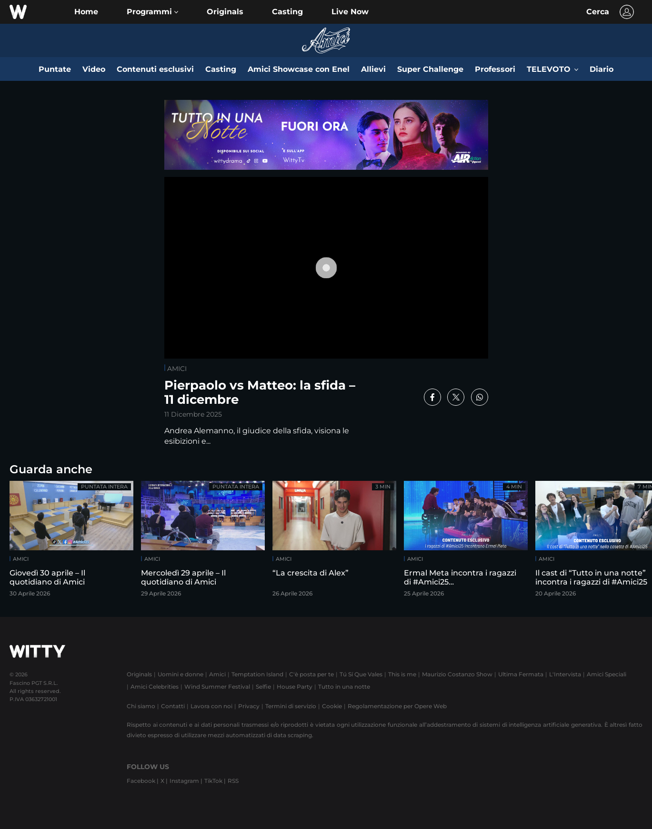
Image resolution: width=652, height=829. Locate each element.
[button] (152, 12)
